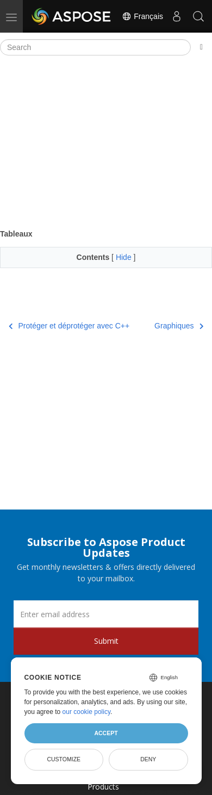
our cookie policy (87, 712)
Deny (148, 759)
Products (103, 786)
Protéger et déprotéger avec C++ (69, 325)
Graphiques (178, 325)
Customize (63, 759)
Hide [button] (125, 257)
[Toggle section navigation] (201, 47)
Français (142, 16)
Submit (106, 641)
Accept (105, 733)
